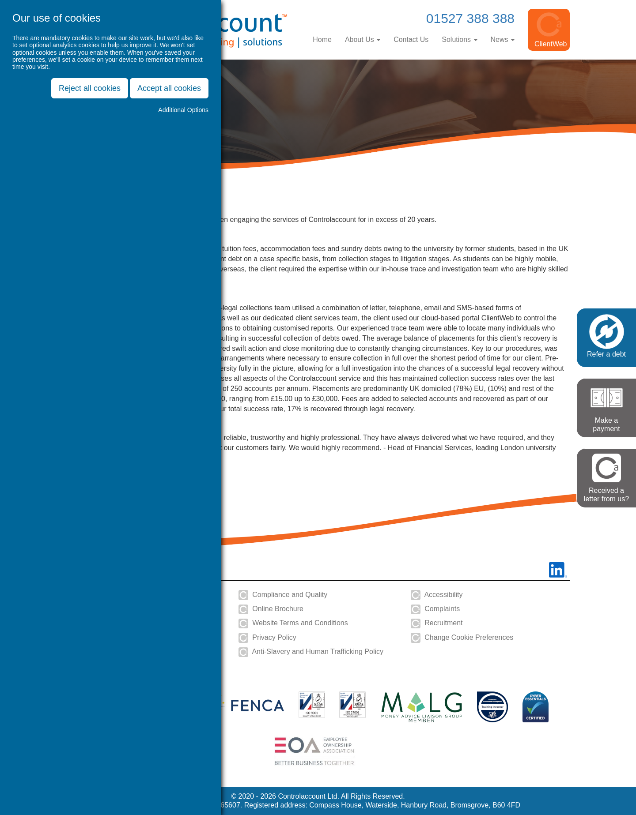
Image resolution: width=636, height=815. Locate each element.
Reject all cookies (90, 88)
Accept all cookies (169, 88)
